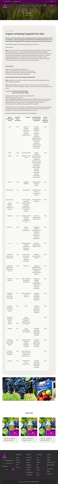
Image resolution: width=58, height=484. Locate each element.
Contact (51, 5)
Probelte (48, 457)
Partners (37, 5)
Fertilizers (28, 469)
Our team (18, 462)
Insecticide (28, 460)
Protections (33, 5)
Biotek (48, 471)
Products (28, 5)
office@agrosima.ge (16, 1)
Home (20, 5)
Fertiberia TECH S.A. (51, 462)
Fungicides (28, 464)
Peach (38, 460)
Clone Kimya (49, 473)
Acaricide (28, 462)
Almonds (38, 462)
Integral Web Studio (35, 481)
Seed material (29, 474)
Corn (38, 472)
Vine (38, 457)
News (41, 5)
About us (24, 5)
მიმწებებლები (29, 472)
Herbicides (28, 467)
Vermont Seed (50, 469)
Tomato (38, 469)
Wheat (38, 474)
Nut (37, 464)
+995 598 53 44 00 (7, 1)
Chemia (48, 460)
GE (54, 1)
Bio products (29, 457)
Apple (38, 467)
